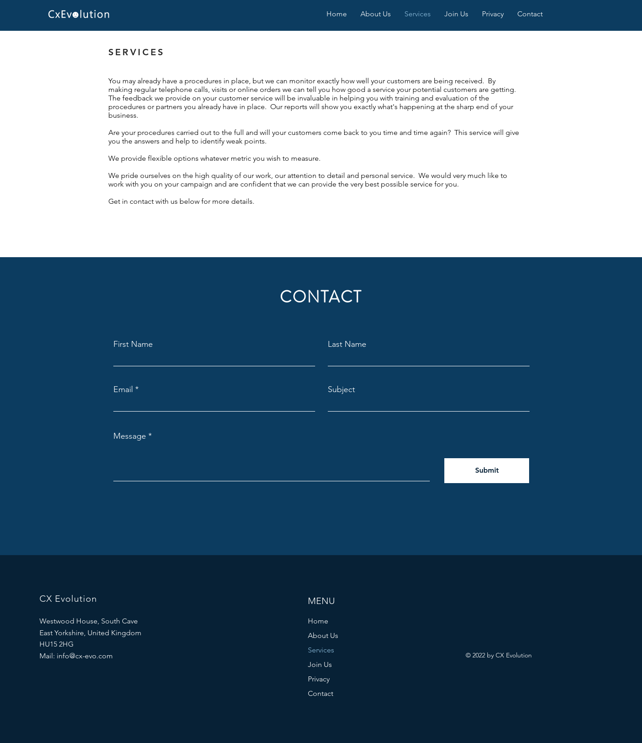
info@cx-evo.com (85, 656)
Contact (320, 693)
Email (123, 389)
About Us (323, 635)
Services (321, 650)
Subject (341, 389)
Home (318, 621)
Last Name (347, 344)
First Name (133, 344)
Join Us (320, 664)
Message (129, 436)
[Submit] (486, 470)
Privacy (319, 679)
